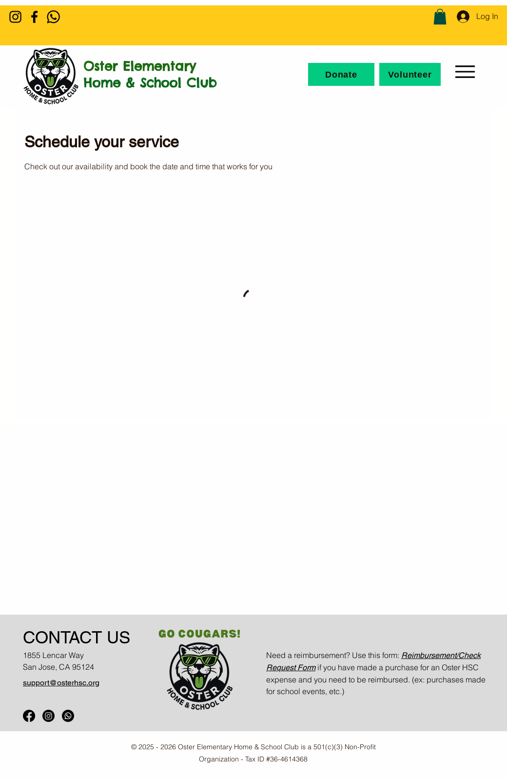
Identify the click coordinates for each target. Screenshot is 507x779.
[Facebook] (34, 17)
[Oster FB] (29, 716)
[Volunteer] (410, 74)
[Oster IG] (48, 716)
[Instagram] (15, 17)
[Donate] (341, 74)
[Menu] (465, 71)
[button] (440, 16)
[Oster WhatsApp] (68, 716)
